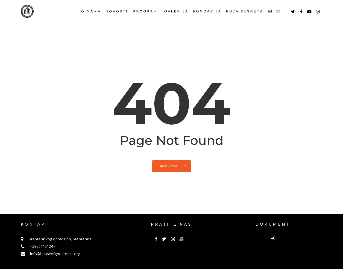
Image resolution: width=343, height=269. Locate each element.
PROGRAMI (146, 17)
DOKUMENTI (274, 224)
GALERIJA (176, 17)
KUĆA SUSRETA (244, 17)
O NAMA (91, 17)
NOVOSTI (117, 17)
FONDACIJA (207, 17)
